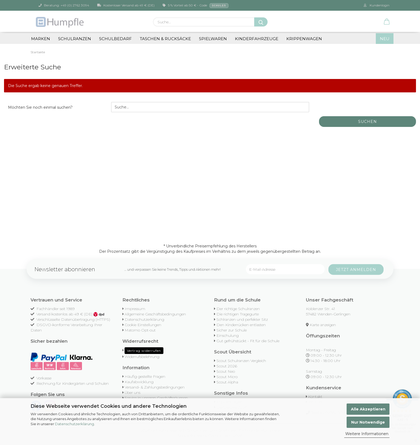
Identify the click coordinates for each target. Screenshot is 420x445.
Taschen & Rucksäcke (165, 38)
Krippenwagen (304, 38)
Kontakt (315, 396)
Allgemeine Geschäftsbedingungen (155, 314)
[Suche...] (261, 22)
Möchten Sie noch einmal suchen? (40, 107)
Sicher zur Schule (231, 330)
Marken (40, 38)
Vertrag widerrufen (144, 351)
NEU (384, 38)
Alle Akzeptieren (368, 409)
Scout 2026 (226, 366)
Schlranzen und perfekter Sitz (242, 319)
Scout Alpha (227, 382)
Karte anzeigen (323, 324)
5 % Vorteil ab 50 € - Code (195, 5)
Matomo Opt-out (140, 330)
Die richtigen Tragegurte (237, 314)
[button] (386, 22)
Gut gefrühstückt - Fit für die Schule (247, 340)
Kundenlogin (376, 5)
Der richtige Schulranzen (238, 308)
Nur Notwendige (368, 422)
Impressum (135, 308)
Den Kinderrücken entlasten (241, 324)
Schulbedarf (115, 38)
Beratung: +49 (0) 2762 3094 (64, 5)
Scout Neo (225, 371)
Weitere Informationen (366, 433)
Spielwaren (213, 38)
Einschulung (227, 335)
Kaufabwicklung (139, 381)
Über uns (132, 392)
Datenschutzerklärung (74, 424)
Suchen (367, 121)
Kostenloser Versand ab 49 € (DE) (126, 5)
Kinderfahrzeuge (256, 38)
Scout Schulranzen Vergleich (241, 360)
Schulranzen (74, 38)
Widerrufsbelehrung (142, 356)
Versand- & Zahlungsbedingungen (155, 387)
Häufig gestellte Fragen (145, 376)
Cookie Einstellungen (143, 324)
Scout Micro (227, 376)
